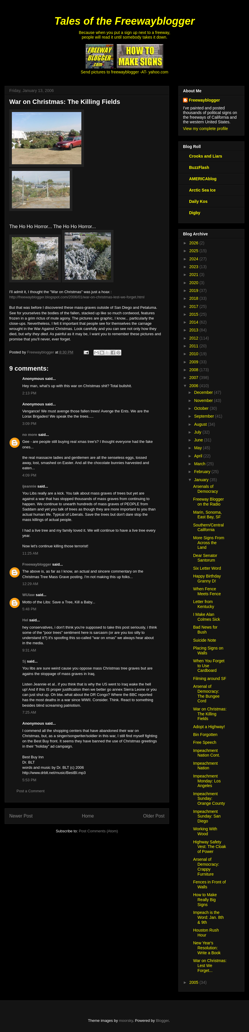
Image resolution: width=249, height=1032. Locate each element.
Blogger (162, 1020)
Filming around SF (209, 678)
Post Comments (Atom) (98, 831)
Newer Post (21, 815)
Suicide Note (204, 640)
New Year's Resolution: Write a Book (207, 948)
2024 (194, 259)
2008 (194, 369)
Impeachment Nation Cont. (206, 753)
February (202, 471)
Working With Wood (205, 831)
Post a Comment (31, 791)
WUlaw (28, 595)
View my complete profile (205, 128)
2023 (194, 266)
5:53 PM (29, 780)
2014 (194, 322)
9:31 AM (29, 650)
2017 (194, 306)
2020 (194, 282)
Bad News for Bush (205, 629)
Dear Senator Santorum (205, 558)
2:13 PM (29, 393)
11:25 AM (30, 553)
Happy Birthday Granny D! (207, 578)
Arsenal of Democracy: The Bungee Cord (206, 693)
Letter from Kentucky (203, 604)
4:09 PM (29, 475)
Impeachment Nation (205, 766)
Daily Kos (198, 201)
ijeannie (29, 486)
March (200, 463)
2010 (194, 353)
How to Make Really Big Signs (205, 899)
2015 (194, 314)
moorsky (126, 1020)
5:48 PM (29, 609)
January (202, 479)
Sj (24, 661)
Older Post (153, 815)
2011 (194, 346)
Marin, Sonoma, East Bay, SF (207, 514)
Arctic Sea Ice (202, 190)
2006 (194, 385)
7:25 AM (29, 712)
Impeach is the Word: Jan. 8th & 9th (208, 917)
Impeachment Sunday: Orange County (209, 798)
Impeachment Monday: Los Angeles (207, 781)
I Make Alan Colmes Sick (206, 617)
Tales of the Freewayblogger (124, 21)
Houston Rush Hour (206, 932)
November (204, 400)
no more (29, 434)
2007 (194, 377)
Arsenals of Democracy (205, 489)
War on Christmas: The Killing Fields (209, 714)
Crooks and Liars (205, 156)
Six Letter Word (207, 568)
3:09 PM (29, 423)
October (202, 408)
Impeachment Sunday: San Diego (207, 816)
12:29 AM (30, 584)
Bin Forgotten (205, 734)
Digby (194, 212)
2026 (194, 243)
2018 (194, 298)
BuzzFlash (199, 167)
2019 (194, 290)
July (198, 432)
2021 (194, 274)
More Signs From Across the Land (208, 542)
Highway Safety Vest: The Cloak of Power (209, 847)
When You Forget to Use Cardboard (208, 665)
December (204, 392)
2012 (194, 338)
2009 (194, 362)
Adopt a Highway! (209, 726)
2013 (194, 330)
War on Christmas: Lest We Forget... (209, 965)
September (204, 416)
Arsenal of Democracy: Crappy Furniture (206, 866)
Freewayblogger (36, 564)
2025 (194, 250)
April (198, 456)
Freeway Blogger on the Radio (208, 501)
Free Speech (204, 742)
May (198, 447)
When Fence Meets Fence (207, 591)
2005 (194, 982)
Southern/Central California (208, 527)
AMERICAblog (203, 178)
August (201, 424)
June (199, 440)
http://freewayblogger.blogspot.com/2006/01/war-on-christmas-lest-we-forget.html (76, 297)
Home (88, 815)
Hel (25, 620)
